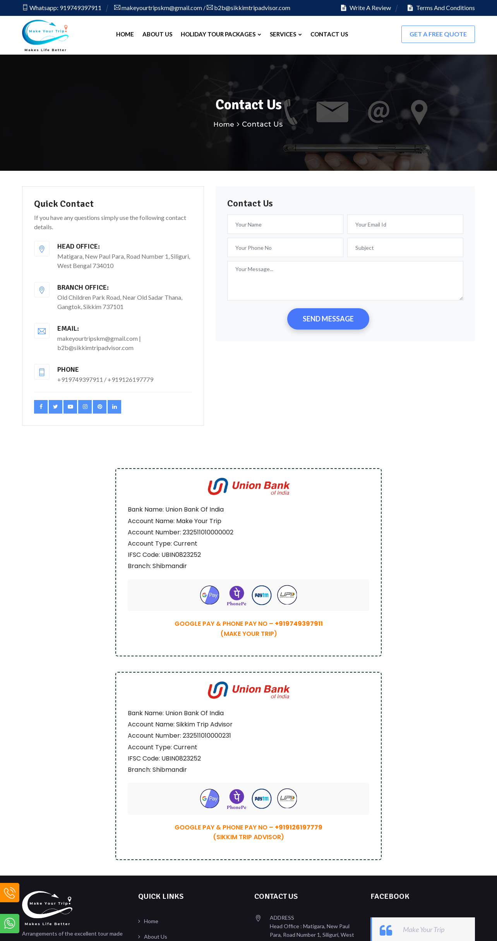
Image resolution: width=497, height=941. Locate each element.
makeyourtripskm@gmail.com (158, 7)
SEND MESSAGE (328, 317)
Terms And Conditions (441, 7)
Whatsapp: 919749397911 (61, 7)
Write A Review (366, 7)
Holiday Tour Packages (221, 34)
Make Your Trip (423, 724)
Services (286, 34)
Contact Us (329, 34)
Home (125, 34)
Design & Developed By (419, 927)
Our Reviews (159, 762)
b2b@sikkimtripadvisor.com (248, 7)
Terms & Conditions (168, 778)
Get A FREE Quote (438, 34)
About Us (157, 34)
